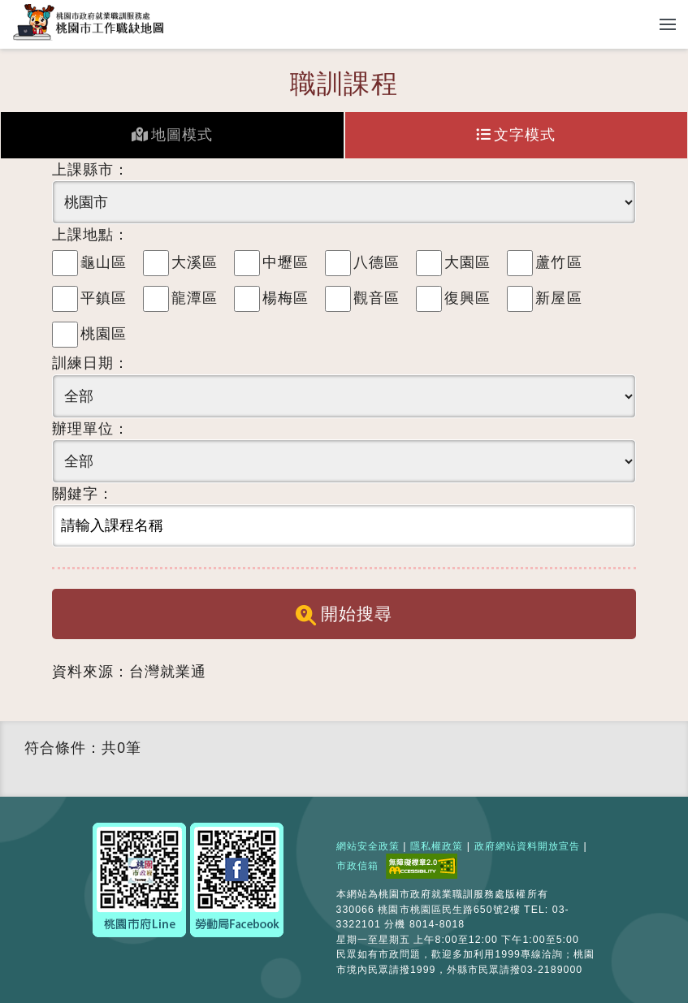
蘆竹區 (558, 262)
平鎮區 (103, 298)
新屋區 (558, 298)
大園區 (467, 262)
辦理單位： (90, 429)
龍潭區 (194, 298)
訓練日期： (90, 363)
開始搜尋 (344, 614)
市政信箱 (357, 865)
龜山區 (103, 262)
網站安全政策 (368, 846)
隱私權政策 (436, 846)
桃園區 (103, 334)
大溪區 (194, 262)
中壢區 (285, 262)
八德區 (376, 262)
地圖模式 (172, 135)
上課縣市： (90, 170)
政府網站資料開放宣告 (527, 846)
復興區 (467, 298)
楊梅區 (285, 298)
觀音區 (376, 298)
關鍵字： (83, 494)
